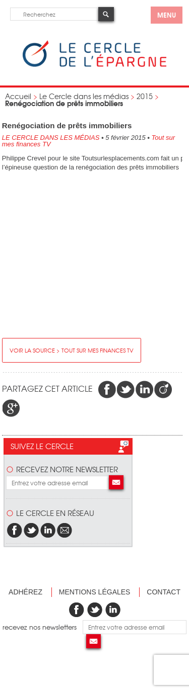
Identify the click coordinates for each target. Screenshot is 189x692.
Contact (163, 592)
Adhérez (25, 592)
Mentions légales (95, 592)
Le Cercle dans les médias (84, 96)
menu (166, 15)
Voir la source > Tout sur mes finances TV (72, 350)
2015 (145, 96)
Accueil (18, 96)
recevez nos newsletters (43, 627)
